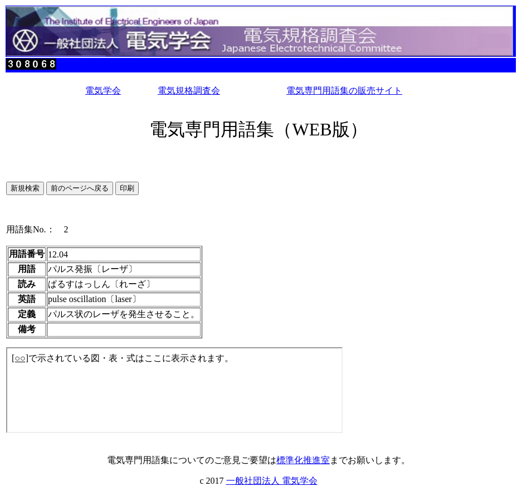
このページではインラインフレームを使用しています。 (174, 390)
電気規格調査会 (189, 90)
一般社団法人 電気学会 (272, 480)
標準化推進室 (303, 460)
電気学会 (103, 90)
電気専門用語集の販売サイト (344, 90)
